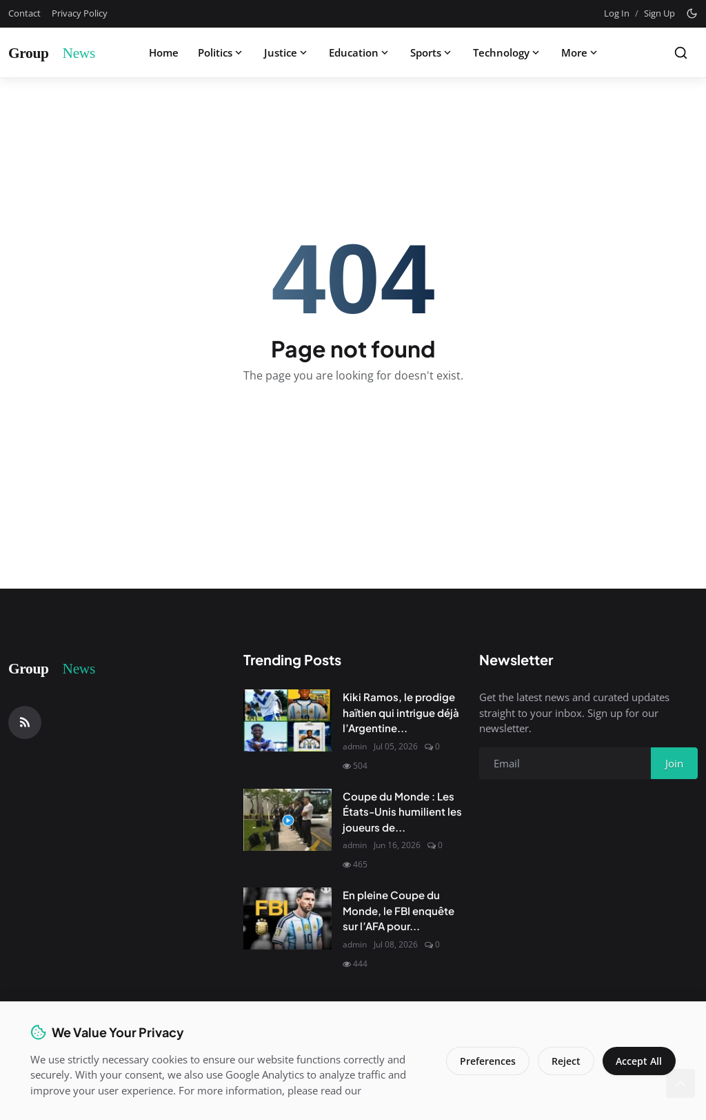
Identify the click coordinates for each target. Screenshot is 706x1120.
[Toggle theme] (692, 13)
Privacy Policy (80, 13)
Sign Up (659, 13)
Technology (507, 52)
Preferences (487, 1061)
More (580, 52)
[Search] (681, 53)
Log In (616, 13)
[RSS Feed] (24, 722)
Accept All (639, 1061)
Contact (24, 13)
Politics (221, 52)
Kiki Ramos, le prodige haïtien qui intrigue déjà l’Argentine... (401, 712)
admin (355, 746)
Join (674, 763)
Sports (432, 52)
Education (360, 52)
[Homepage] (60, 52)
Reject (565, 1061)
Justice (287, 52)
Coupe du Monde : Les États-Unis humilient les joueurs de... (402, 811)
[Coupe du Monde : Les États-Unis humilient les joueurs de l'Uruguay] (287, 820)
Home (164, 52)
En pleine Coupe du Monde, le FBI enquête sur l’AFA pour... (398, 910)
